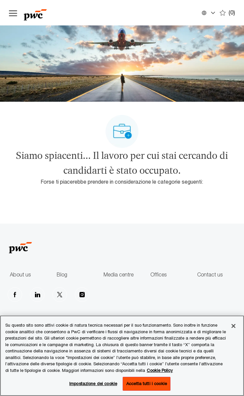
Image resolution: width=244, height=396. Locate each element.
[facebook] (15, 294)
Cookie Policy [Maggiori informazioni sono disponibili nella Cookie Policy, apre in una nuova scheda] (160, 370)
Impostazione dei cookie (93, 383)
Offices (158, 274)
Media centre (119, 274)
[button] (208, 13)
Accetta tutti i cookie (146, 383)
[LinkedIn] (37, 294)
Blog (62, 274)
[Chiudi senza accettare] (233, 326)
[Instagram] (82, 294)
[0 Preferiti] (227, 13)
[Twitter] (59, 294)
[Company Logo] (57, 12)
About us (20, 274)
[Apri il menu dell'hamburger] (13, 13)
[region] (122, 355)
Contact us (210, 274)
